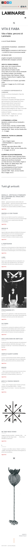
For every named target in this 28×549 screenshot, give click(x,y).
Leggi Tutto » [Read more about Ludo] (4, 266)
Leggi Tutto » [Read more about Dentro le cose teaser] (4, 224)
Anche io (4, 228)
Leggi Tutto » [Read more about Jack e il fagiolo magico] (4, 392)
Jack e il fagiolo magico (10, 381)
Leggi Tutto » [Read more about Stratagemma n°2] (4, 319)
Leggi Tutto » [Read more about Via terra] (4, 334)
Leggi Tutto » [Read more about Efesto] (4, 376)
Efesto (3, 367)
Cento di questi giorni (9, 354)
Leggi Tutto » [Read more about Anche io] (4, 239)
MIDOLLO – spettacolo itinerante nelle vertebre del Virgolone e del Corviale (13, 196)
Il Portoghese (6, 244)
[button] (25, 18)
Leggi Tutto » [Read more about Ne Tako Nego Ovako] (4, 441)
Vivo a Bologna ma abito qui (12, 339)
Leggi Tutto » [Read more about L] (4, 454)
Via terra (4, 323)
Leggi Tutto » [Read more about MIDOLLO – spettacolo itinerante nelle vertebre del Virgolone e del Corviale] (4, 209)
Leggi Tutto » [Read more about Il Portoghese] (4, 253)
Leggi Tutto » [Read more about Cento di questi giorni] (4, 363)
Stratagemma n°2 (7, 310)
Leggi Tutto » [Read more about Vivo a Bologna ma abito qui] (4, 349)
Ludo (3, 257)
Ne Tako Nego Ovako (8, 432)
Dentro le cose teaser (9, 213)
